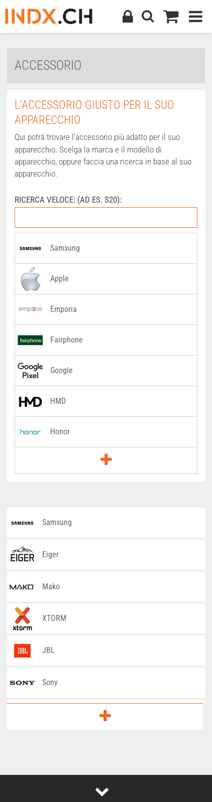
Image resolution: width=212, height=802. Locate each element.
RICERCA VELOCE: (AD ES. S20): (68, 200)
